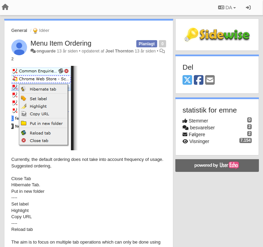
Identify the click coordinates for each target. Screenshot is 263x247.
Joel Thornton (119, 51)
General (19, 30)
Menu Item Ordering (60, 43)
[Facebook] (198, 80)
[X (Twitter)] (187, 80)
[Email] (210, 80)
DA (227, 7)
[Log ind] (248, 7)
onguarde (45, 51)
